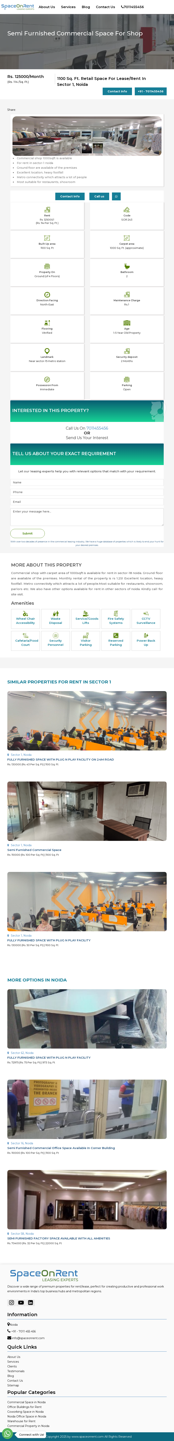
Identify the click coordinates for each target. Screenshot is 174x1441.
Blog (86, 7)
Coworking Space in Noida (25, 1412)
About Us (47, 7)
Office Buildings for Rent (24, 1407)
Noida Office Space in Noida (26, 1416)
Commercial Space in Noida (26, 1402)
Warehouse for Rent (21, 1421)
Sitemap (13, 1385)
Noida (14, 1324)
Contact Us (105, 7)
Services (68, 7)
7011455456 (132, 7)
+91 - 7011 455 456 (23, 1331)
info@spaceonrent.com (28, 1338)
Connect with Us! (30, 1434)
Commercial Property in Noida (28, 1426)
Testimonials (15, 1371)
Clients (12, 1366)
